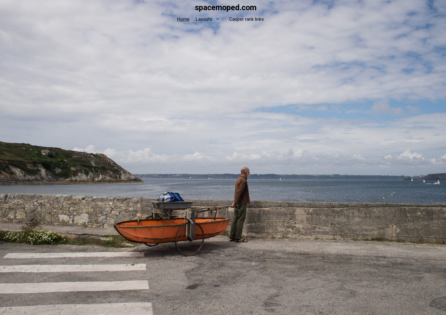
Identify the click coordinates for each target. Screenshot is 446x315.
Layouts (211, 19)
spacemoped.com (225, 7)
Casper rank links (246, 19)
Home (183, 19)
